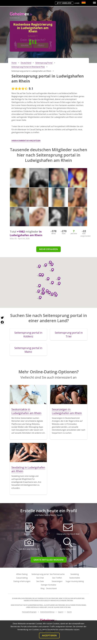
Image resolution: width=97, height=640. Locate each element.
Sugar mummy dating (75, 581)
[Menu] (94, 2)
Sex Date (40, 581)
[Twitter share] (2, 317)
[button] (58, 284)
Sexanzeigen (57, 581)
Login (76, 3)
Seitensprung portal (40, 574)
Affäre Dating (22, 574)
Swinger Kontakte (48, 585)
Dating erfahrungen (21, 581)
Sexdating (75, 574)
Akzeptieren (49, 635)
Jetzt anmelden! (64, 3)
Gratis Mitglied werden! (49, 559)
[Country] (84, 2)
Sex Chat (40, 578)
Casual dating (22, 578)
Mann (25, 45)
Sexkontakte (74, 578)
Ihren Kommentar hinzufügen (26, 140)
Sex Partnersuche (57, 574)
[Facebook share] (2, 322)
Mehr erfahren (48, 249)
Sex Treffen (57, 578)
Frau (41, 45)
